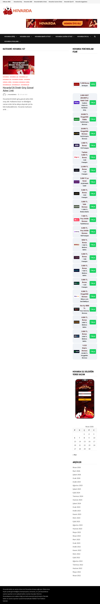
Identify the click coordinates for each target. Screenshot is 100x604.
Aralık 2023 (77, 511)
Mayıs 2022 (77, 572)
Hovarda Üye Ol (69, 2)
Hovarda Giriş (18, 2)
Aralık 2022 (77, 547)
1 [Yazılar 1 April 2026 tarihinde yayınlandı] (84, 434)
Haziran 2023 (77, 529)
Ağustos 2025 (78, 485)
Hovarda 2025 (28, 2)
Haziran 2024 (77, 500)
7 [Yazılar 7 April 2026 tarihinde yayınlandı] (79, 438)
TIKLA (93, 102)
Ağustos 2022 (78, 561)
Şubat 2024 (77, 503)
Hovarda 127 (23, 77)
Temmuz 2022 (78, 565)
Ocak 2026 (76, 478)
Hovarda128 (25, 85)
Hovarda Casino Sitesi (55, 2)
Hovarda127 (16, 85)
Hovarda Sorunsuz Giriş (20, 82)
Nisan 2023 (77, 536)
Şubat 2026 (77, 474)
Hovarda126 (7, 85)
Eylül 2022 (76, 557)
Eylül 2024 (76, 492)
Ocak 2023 (76, 543)
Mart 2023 (76, 539)
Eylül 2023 (76, 521)
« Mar (75, 455)
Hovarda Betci (12, 94)
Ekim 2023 (76, 518)
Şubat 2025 (77, 489)
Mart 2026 (76, 471)
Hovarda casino (17, 79)
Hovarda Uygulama (81, 2)
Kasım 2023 (77, 514)
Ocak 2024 (76, 507)
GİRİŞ (93, 84)
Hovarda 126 (14, 77)
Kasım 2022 (77, 550)
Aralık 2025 (77, 482)
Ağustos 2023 (78, 525)
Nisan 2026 (77, 467)
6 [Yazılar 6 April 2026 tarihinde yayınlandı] (74, 438)
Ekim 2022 (76, 554)
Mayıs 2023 (77, 532)
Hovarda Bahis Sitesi (40, 2)
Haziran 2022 (77, 568)
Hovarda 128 (7, 79)
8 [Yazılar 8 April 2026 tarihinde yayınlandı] (84, 438)
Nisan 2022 (77, 575)
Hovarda (6, 77)
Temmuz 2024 (78, 496)
